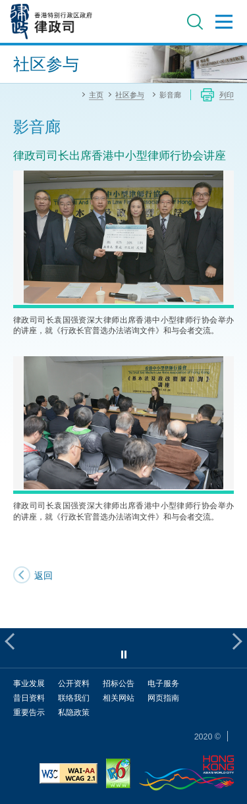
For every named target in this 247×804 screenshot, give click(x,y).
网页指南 (163, 697)
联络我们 (74, 697)
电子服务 (163, 683)
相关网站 (118, 697)
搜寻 (195, 22)
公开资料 (74, 683)
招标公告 (118, 683)
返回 (43, 575)
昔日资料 (29, 697)
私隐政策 (74, 712)
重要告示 (29, 712)
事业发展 (29, 683)
